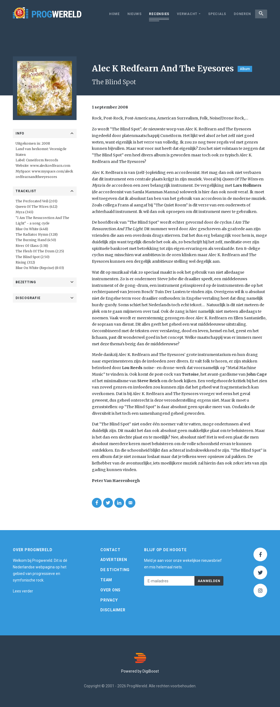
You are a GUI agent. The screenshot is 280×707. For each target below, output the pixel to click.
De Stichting (115, 570)
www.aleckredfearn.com (50, 165)
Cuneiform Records (42, 160)
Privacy (109, 600)
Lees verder (23, 591)
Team (106, 580)
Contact (110, 550)
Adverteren (113, 559)
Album (245, 69)
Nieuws (132, 14)
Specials (214, 14)
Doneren (239, 14)
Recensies (156, 14)
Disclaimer (113, 610)
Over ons (110, 590)
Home (111, 14)
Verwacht (184, 14)
